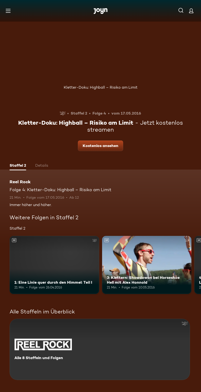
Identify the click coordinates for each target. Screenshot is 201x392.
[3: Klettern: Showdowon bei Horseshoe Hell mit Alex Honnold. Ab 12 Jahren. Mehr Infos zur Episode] (147, 265)
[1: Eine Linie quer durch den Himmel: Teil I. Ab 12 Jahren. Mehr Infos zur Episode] (54, 265)
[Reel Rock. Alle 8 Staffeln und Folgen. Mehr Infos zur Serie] (100, 349)
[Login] (191, 10)
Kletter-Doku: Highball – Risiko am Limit (101, 87)
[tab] (18, 166)
